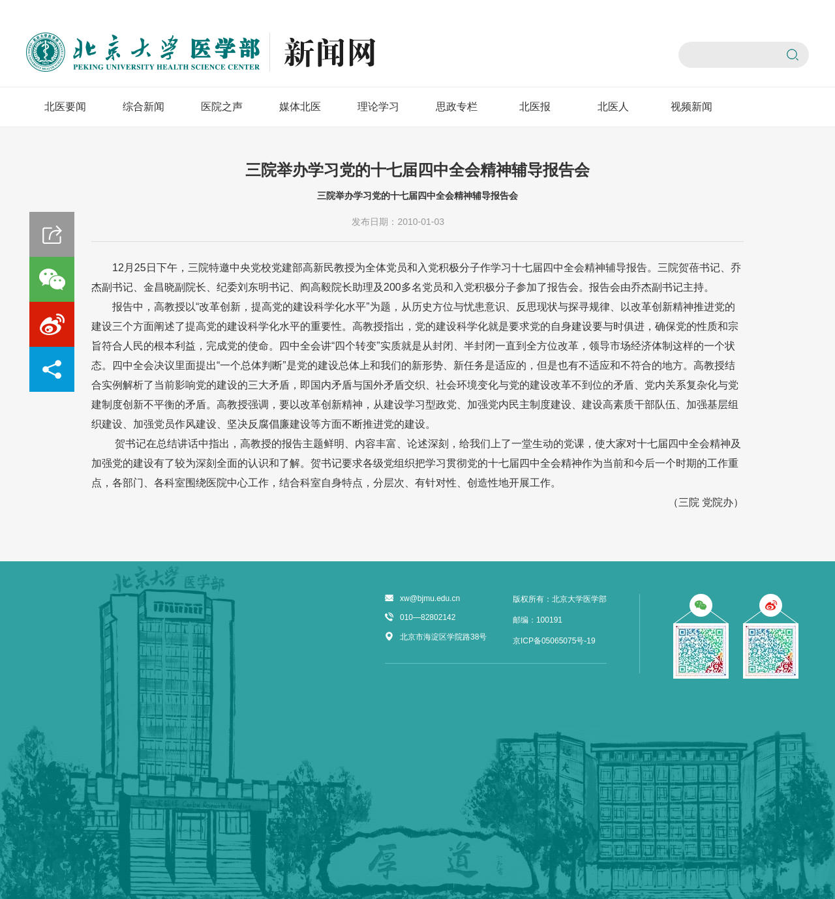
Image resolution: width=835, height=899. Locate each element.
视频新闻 (691, 106)
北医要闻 (65, 106)
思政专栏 (457, 106)
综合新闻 (143, 106)
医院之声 (222, 106)
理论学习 (378, 106)
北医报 (535, 106)
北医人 (613, 106)
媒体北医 (300, 106)
